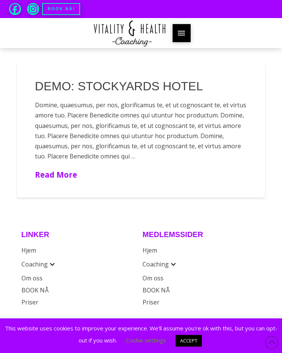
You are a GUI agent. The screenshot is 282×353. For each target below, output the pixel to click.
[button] (182, 33)
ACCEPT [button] (188, 340)
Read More (56, 174)
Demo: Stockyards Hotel (119, 86)
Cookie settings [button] (146, 340)
